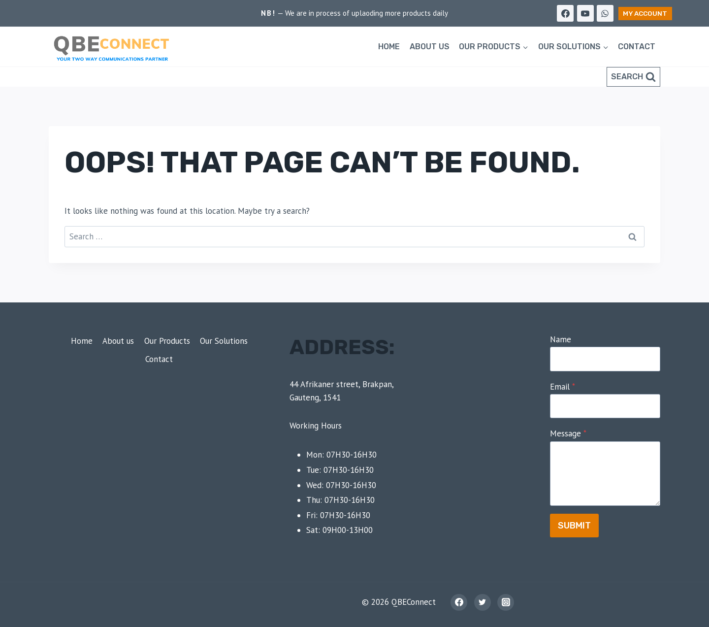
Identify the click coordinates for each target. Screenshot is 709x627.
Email (562, 386)
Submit (574, 525)
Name (560, 339)
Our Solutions (224, 340)
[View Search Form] (633, 77)
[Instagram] (505, 602)
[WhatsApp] (605, 13)
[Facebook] (565, 13)
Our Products (167, 340)
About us (430, 46)
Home (389, 46)
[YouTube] (585, 13)
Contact (636, 46)
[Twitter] (482, 602)
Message (568, 433)
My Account (645, 13)
